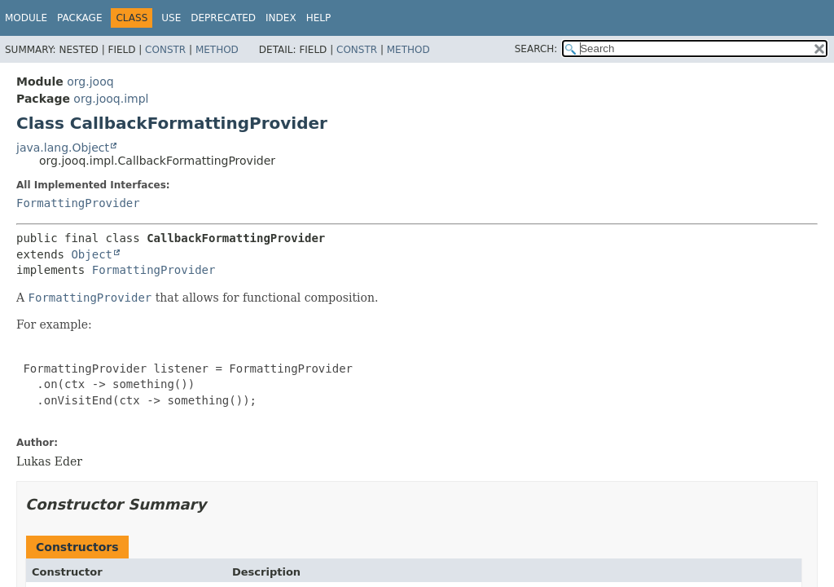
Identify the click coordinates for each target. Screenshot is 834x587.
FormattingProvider (78, 203)
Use (171, 18)
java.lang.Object (62, 147)
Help (318, 18)
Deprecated (223, 18)
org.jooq (90, 81)
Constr (165, 49)
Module (26, 18)
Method (217, 49)
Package (79, 18)
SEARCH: (536, 49)
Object (91, 254)
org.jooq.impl (110, 98)
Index (281, 18)
